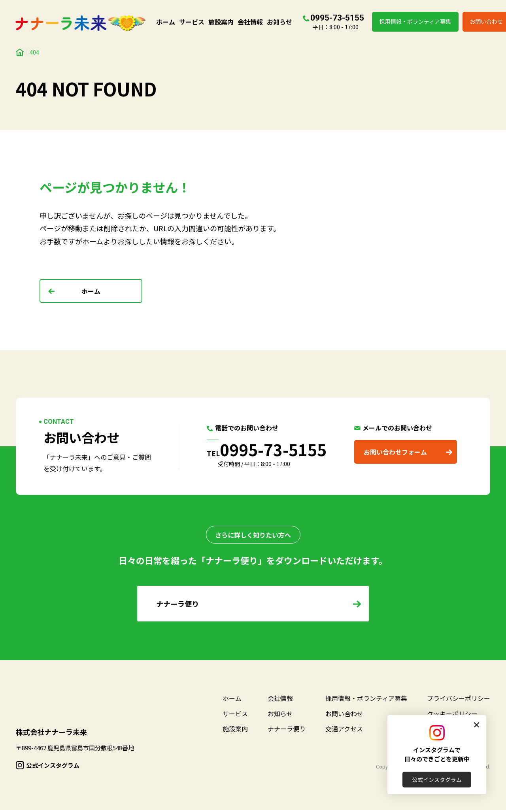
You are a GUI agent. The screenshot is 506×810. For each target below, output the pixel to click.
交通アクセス (344, 728)
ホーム (165, 21)
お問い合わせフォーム (395, 452)
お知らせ (279, 21)
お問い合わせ (344, 713)
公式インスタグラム (437, 780)
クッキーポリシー (452, 713)
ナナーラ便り (287, 728)
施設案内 (221, 21)
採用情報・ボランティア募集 (415, 21)
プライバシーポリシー (458, 698)
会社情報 (250, 21)
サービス (191, 21)
